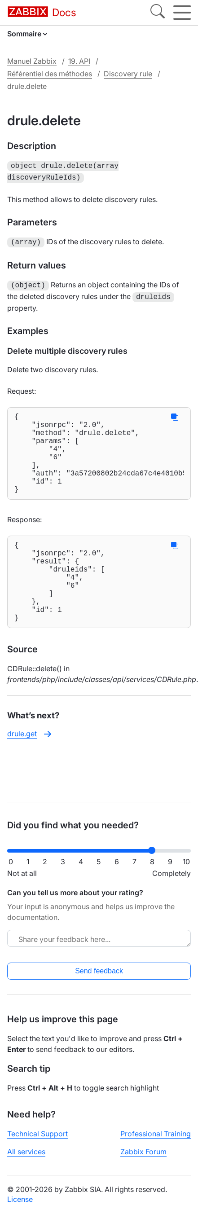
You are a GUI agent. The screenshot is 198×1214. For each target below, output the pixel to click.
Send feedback (99, 971)
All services (26, 1151)
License (20, 1199)
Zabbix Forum (143, 1151)
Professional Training (155, 1133)
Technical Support (37, 1133)
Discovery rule (128, 73)
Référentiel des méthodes (49, 73)
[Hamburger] (182, 12)
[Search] (157, 12)
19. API (79, 61)
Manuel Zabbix (32, 61)
